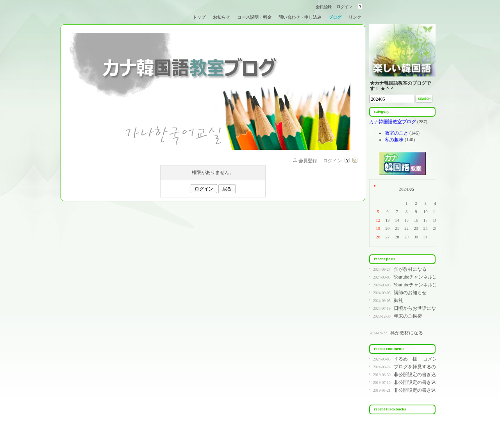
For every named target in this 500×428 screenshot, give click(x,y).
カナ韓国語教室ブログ (393, 121)
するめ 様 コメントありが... (426, 359)
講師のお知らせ (410, 292)
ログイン (344, 6)
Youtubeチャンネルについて (422, 277)
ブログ (335, 17)
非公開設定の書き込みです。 (424, 374)
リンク (354, 17)
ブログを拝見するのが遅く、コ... (428, 366)
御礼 (398, 300)
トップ (199, 17)
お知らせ (221, 17)
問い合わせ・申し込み (300, 17)
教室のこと (396, 133)
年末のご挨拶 (408, 316)
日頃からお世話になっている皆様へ (431, 308)
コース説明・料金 (254, 17)
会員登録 (323, 6)
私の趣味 (394, 139)
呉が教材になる (410, 269)
